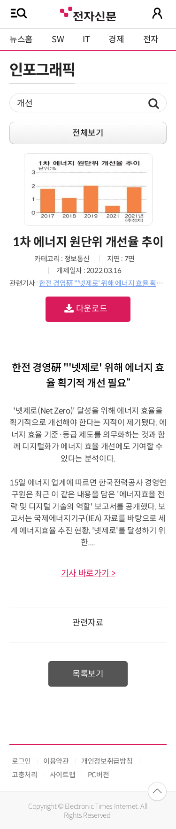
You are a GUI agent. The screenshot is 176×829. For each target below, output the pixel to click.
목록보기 (88, 674)
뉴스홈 (21, 39)
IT (86, 39)
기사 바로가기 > (88, 573)
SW (58, 39)
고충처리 (25, 774)
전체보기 (88, 133)
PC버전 (98, 774)
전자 (151, 39)
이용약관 (56, 761)
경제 (116, 39)
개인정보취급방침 (106, 761)
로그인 (21, 761)
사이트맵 (63, 774)
